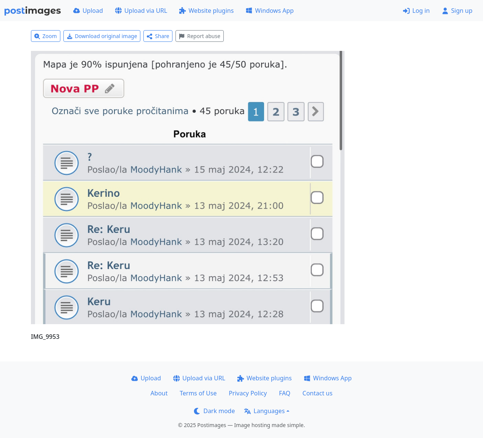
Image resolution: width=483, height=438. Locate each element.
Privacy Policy (248, 393)
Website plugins (206, 10)
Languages (264, 411)
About (159, 393)
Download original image (102, 36)
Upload (88, 10)
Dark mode (214, 411)
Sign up (457, 10)
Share (158, 36)
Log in (416, 10)
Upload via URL (141, 10)
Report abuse (199, 36)
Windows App (270, 10)
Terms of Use (198, 393)
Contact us (318, 393)
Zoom (45, 36)
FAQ (284, 393)
